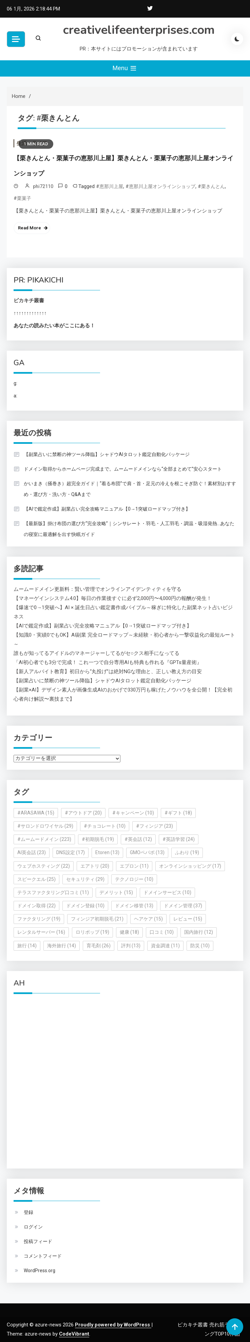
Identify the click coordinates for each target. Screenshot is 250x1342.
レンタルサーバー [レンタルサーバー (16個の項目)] (41, 932)
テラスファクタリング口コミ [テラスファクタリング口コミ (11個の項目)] (53, 892)
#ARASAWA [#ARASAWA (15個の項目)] (35, 812)
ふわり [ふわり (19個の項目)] (187, 852)
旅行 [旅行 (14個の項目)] (27, 945)
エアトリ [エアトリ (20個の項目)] (94, 866)
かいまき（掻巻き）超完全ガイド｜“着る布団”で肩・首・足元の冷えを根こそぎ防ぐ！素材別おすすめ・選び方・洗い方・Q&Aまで (130, 489)
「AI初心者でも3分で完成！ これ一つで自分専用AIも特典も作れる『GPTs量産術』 (108, 662)
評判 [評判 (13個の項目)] (130, 945)
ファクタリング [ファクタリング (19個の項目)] (38, 919)
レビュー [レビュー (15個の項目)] (187, 919)
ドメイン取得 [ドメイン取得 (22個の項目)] (36, 905)
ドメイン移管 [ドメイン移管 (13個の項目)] (134, 905)
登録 (28, 1212)
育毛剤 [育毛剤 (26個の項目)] (98, 945)
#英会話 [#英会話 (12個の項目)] (138, 839)
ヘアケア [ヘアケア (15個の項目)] (148, 919)
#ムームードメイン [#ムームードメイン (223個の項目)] (44, 839)
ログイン (33, 1227)
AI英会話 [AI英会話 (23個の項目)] (31, 852)
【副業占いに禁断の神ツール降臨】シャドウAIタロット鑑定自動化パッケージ (107, 454)
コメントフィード (43, 1256)
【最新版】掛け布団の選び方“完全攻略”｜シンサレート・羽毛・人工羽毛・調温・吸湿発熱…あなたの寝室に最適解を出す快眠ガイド (129, 529)
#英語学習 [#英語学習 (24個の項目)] (178, 839)
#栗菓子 (22, 198)
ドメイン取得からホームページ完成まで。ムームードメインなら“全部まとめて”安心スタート (123, 469)
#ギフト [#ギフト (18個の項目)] (178, 812)
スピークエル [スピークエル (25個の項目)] (36, 879)
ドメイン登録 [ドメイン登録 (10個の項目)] (85, 905)
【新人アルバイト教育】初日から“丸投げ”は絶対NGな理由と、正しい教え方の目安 (108, 671)
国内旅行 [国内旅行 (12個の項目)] (198, 932)
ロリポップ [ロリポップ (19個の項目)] (92, 932)
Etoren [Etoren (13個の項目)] (107, 852)
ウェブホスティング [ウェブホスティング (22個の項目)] (43, 866)
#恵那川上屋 (109, 186)
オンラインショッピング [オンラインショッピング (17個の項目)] (190, 866)
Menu (125, 68)
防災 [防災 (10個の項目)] (200, 945)
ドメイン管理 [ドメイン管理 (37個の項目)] (183, 905)
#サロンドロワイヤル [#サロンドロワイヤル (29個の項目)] (45, 826)
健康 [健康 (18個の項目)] (129, 932)
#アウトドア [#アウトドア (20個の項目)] (83, 812)
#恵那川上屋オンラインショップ (160, 186)
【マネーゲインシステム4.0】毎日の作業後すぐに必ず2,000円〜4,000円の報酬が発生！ (113, 598)
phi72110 (43, 186)
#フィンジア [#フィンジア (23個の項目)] (154, 826)
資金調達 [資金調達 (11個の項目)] (165, 945)
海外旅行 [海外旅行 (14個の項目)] (61, 945)
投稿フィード (38, 1241)
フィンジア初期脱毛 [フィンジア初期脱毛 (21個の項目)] (97, 919)
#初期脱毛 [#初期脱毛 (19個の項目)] (98, 839)
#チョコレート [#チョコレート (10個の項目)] (105, 826)
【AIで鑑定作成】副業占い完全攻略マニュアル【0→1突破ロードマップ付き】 (107, 509)
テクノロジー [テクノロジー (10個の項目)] (134, 879)
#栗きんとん (211, 186)
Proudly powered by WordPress (113, 1325)
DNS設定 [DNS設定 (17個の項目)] (70, 852)
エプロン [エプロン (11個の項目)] (134, 866)
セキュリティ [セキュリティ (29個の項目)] (85, 879)
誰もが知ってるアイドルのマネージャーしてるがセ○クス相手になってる (96, 653)
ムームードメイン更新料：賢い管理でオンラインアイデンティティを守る (97, 589)
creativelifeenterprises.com (139, 30)
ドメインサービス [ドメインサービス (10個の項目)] (167, 892)
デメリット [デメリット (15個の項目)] (116, 892)
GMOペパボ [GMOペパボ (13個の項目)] (147, 852)
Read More (29, 227)
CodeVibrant (74, 1334)
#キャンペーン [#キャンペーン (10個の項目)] (133, 812)
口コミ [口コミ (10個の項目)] (162, 932)
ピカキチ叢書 (29, 300)
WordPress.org (39, 1270)
